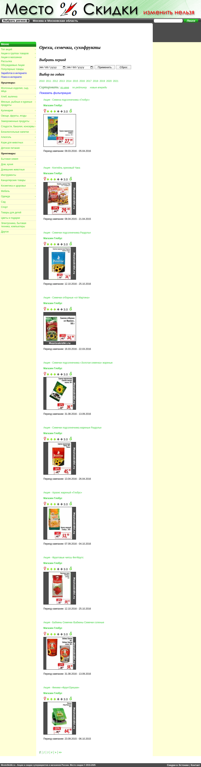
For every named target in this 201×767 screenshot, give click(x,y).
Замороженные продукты (18, 121)
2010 (42, 80)
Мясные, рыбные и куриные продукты (18, 103)
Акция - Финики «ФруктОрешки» (61, 687)
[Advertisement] (175, 32)
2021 (115, 80)
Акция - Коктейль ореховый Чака (61, 167)
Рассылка (6, 61)
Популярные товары (12, 69)
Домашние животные (13, 169)
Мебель (5, 191)
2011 (48, 80)
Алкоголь (18, 137)
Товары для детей (11, 212)
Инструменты (8, 175)
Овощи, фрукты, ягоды (18, 115)
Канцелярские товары (13, 180)
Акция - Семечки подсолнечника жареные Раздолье (72, 427)
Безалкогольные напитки (18, 131)
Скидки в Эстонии (178, 765)
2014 (69, 80)
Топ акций (18, 49)
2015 (75, 80)
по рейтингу (79, 87)
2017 (89, 80)
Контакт (195, 765)
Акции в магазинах (18, 57)
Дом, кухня (18, 164)
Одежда (18, 196)
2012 (55, 80)
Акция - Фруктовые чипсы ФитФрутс (63, 557)
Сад (3, 201)
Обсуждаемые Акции (13, 65)
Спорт (4, 207)
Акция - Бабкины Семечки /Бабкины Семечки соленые (73, 622)
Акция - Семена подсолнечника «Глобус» (66, 99)
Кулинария (18, 110)
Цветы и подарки (10, 218)
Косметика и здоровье (18, 185)
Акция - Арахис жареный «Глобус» (62, 492)
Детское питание (10, 148)
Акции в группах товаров (18, 53)
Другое (5, 231)
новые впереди (98, 87)
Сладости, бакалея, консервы (18, 126)
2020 (109, 80)
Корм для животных (18, 142)
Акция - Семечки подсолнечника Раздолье (67, 232)
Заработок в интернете (14, 73)
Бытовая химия (18, 158)
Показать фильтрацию (55, 92)
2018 (95, 80)
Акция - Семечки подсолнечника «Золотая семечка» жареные (78, 362)
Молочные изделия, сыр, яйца (18, 90)
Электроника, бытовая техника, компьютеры (13, 225)
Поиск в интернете (11, 77)
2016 (82, 80)
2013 (62, 80)
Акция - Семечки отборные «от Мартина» (66, 297)
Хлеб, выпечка (18, 96)
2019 (102, 80)
